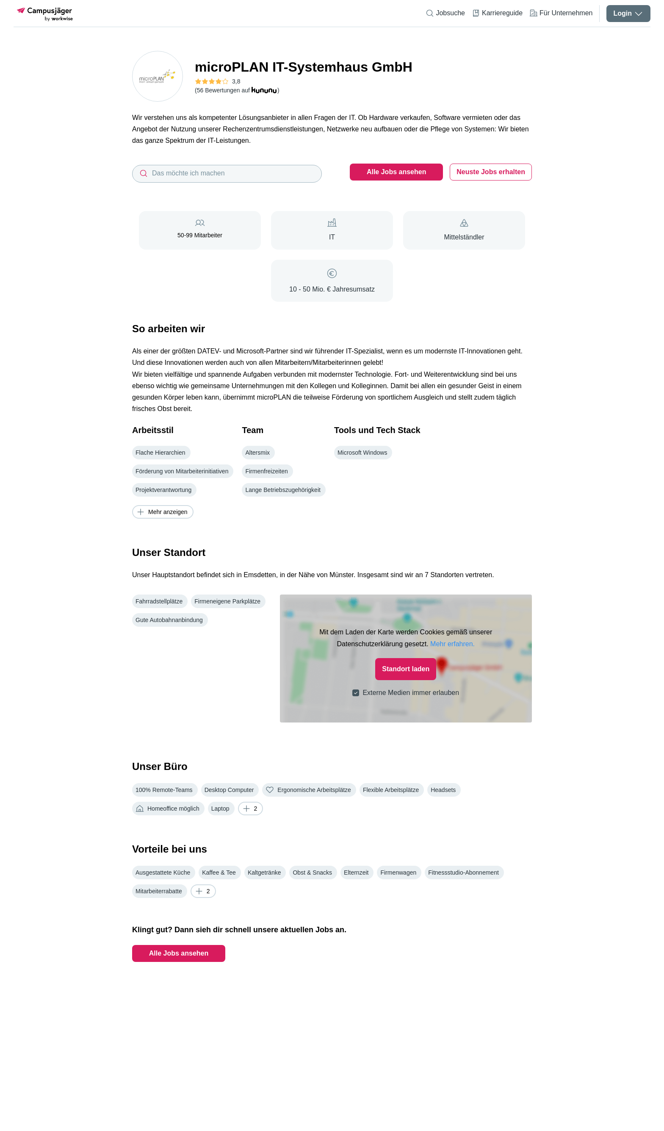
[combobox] (227, 173)
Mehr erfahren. (452, 606)
